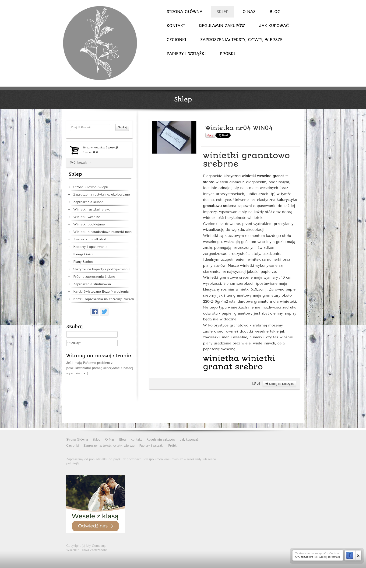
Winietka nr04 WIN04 (239, 128)
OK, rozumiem (304, 556)
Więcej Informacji (329, 556)
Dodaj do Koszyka (279, 384)
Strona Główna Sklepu (90, 187)
